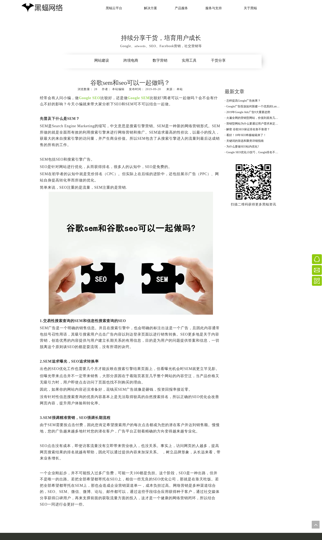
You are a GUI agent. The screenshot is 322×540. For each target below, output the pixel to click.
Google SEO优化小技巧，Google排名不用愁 (253, 152)
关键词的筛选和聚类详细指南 (245, 140)
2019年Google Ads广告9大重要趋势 (248, 112)
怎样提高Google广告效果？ (243, 100)
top (316, 525)
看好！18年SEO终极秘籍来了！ (246, 135)
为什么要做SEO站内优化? (242, 146)
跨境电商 (130, 60)
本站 (180, 89)
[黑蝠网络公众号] (253, 181)
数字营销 (160, 60)
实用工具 (189, 60)
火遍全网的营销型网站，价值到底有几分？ (253, 117)
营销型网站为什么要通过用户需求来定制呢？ (253, 123)
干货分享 (218, 60)
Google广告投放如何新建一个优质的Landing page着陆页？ (253, 106)
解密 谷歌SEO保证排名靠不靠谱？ (248, 129)
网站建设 (101, 60)
